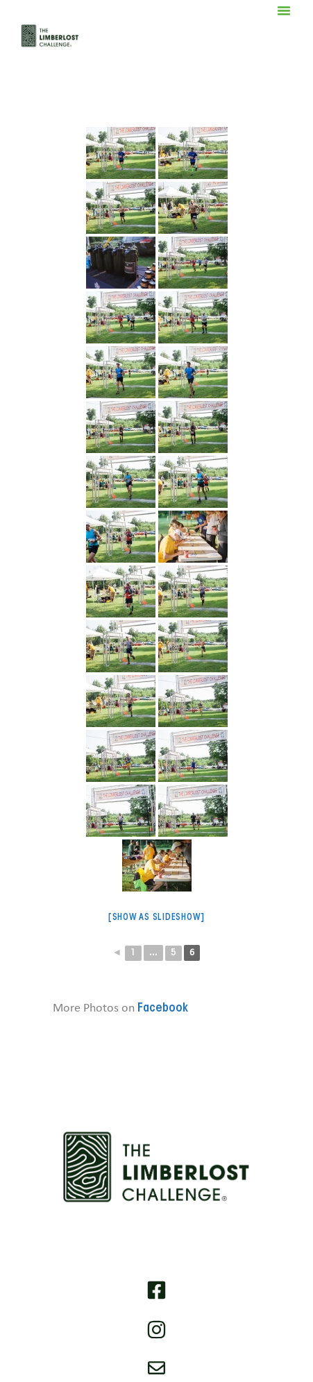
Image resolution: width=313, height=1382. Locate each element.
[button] (283, 10)
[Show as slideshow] (156, 917)
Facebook (162, 1009)
